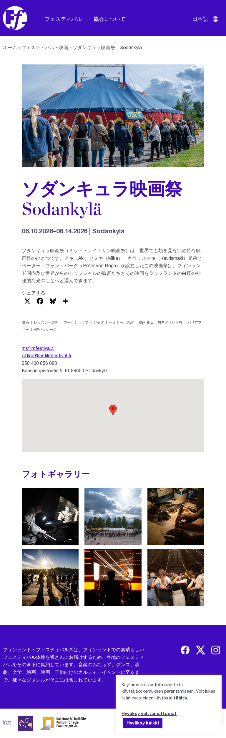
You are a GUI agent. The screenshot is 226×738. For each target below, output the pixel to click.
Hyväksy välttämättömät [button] (149, 713)
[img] (185, 650)
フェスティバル (63, 19)
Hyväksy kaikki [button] (143, 722)
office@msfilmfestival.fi (46, 355)
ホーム (10, 47)
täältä (180, 697)
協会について (109, 19)
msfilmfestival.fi (38, 348)
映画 (63, 47)
